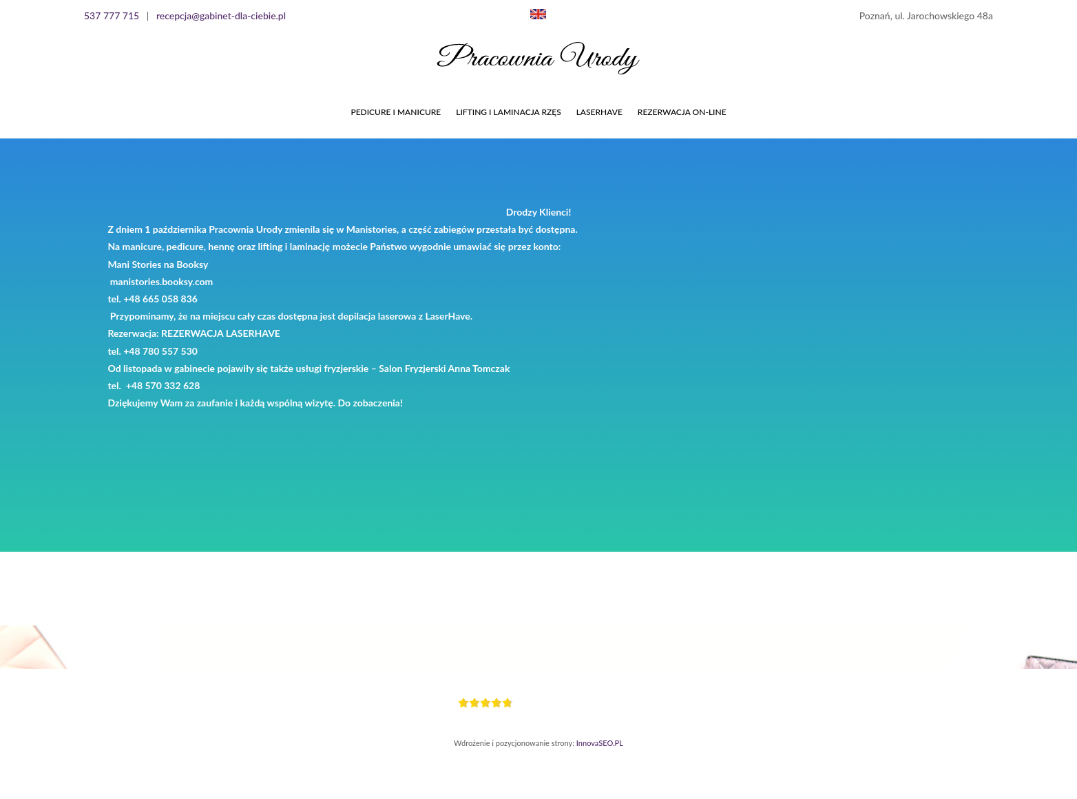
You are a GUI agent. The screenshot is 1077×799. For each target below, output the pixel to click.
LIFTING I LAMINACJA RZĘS (508, 112)
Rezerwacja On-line (682, 112)
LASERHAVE (599, 112)
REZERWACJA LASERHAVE (220, 333)
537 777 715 (111, 15)
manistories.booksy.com (161, 281)
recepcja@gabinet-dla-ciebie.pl (221, 15)
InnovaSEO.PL (599, 742)
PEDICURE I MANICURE (396, 112)
